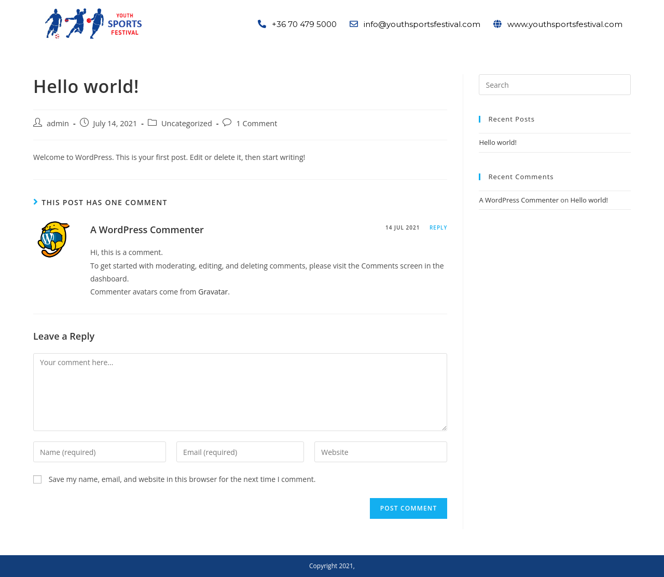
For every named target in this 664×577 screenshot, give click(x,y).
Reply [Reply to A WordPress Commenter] (438, 227)
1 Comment (256, 123)
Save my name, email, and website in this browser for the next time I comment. (182, 479)
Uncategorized (186, 123)
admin (58, 123)
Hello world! (498, 142)
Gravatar (213, 292)
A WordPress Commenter (147, 229)
